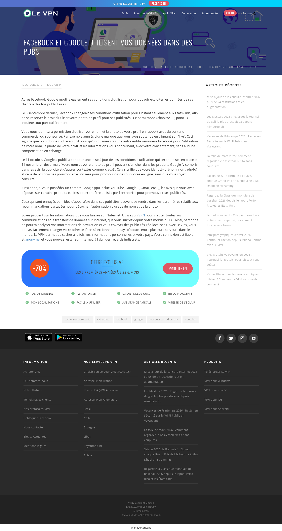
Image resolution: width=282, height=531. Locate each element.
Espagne (89, 427)
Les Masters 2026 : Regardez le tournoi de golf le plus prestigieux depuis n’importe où (233, 122)
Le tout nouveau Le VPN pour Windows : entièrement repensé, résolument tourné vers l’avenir (233, 220)
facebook (121, 319)
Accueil (148, 67)
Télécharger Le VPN (217, 372)
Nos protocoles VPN (37, 409)
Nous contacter (34, 427)
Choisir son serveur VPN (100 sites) (107, 372)
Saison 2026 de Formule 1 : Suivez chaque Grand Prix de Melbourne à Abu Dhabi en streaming (233, 181)
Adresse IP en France (98, 381)
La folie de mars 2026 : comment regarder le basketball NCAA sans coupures (229, 161)
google (138, 319)
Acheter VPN (32, 372)
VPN (141, 215)
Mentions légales (35, 446)
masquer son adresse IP (164, 319)
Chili (87, 418)
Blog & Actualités (35, 436)
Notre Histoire (33, 390)
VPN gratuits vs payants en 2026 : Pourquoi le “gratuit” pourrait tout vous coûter (233, 260)
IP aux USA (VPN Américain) (102, 390)
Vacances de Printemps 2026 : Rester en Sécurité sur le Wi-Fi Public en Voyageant (234, 141)
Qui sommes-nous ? (37, 381)
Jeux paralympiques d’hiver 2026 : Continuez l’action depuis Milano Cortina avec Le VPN (234, 240)
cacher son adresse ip (77, 319)
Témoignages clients (37, 399)
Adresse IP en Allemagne (100, 399)
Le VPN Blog (166, 67)
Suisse (88, 455)
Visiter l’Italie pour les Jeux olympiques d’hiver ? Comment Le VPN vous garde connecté (233, 279)
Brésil (87, 409)
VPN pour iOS (213, 399)
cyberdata (103, 319)
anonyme (32, 239)
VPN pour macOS (215, 390)
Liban (87, 436)
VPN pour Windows (217, 381)
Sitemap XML (140, 510)
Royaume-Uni (93, 446)
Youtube (190, 319)
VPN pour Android (216, 409)
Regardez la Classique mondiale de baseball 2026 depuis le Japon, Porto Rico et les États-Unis (231, 200)
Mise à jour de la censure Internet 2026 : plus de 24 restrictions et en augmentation (234, 102)
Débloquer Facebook (37, 418)
